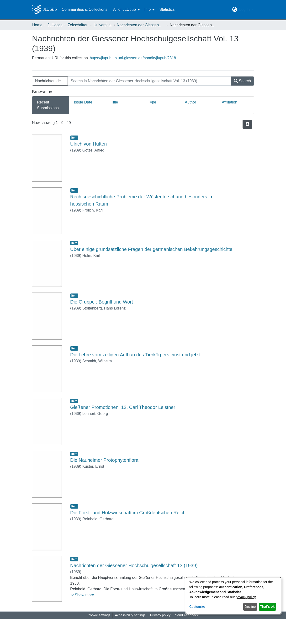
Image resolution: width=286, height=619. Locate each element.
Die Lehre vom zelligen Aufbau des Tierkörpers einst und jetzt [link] (135, 354)
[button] (235, 9)
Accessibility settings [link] (130, 615)
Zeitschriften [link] (78, 25)
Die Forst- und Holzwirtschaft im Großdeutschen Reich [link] (128, 512)
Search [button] (242, 81)
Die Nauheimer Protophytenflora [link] (104, 460)
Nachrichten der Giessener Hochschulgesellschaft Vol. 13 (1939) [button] (51, 81)
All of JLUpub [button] (124, 9)
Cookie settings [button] (99, 615)
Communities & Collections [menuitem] (84, 9)
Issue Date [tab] (83, 102)
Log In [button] (245, 9)
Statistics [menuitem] (167, 9)
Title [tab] (114, 102)
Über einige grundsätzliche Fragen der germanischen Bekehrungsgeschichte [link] (151, 249)
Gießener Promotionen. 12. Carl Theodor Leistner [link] (122, 407)
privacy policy (246, 597)
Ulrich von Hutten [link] (88, 144)
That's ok (267, 606)
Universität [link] (103, 25)
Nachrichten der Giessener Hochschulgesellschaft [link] (140, 25)
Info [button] (147, 9)
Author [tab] (190, 102)
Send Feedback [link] (186, 615)
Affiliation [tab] (229, 102)
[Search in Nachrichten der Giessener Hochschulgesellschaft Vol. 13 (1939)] (149, 81)
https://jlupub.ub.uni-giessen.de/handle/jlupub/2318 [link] (133, 58)
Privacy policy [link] (160, 615)
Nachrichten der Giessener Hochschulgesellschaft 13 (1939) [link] (134, 565)
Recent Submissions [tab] (48, 105)
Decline (250, 606)
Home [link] (37, 25)
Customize (197, 606)
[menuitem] (126, 9)
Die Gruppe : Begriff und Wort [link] (101, 301)
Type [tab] (152, 102)
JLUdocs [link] (55, 25)
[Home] (44, 9)
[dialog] (233, 595)
